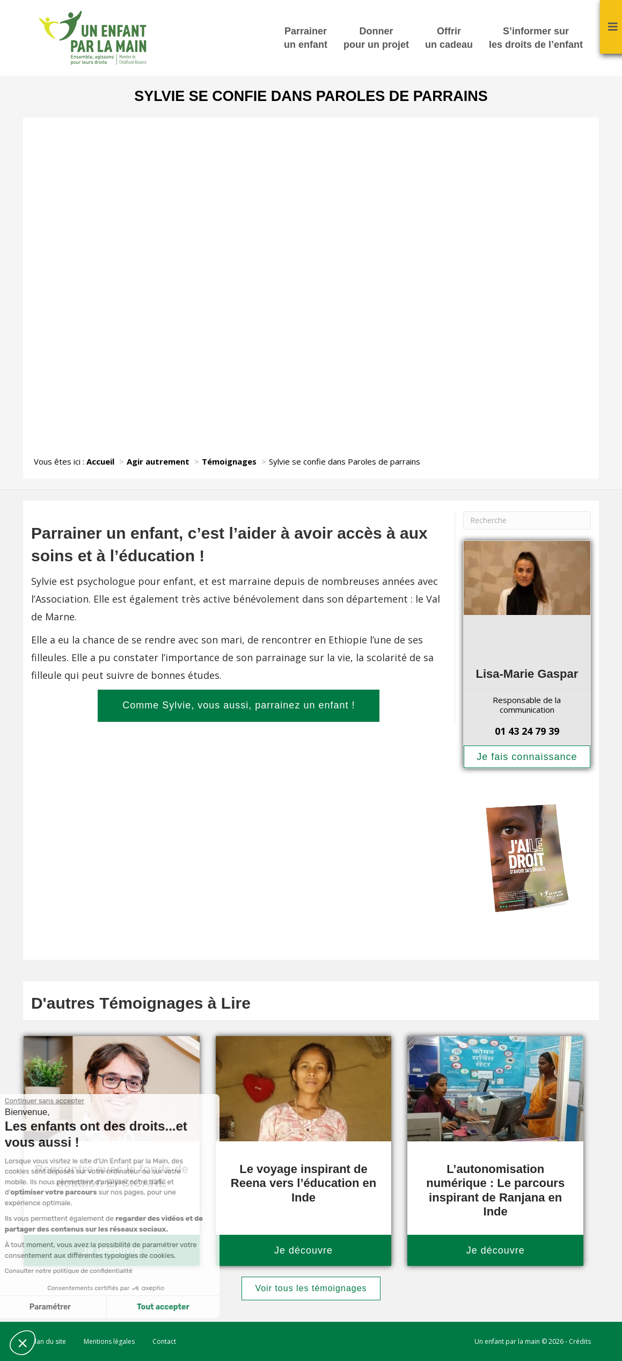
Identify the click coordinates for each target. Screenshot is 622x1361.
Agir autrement (158, 461)
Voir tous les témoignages (311, 1288)
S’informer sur (536, 39)
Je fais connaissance (527, 756)
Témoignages (229, 461)
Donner (376, 39)
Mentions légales (109, 1341)
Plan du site (48, 1341)
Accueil (100, 461)
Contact (164, 1341)
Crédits (580, 1341)
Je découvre (303, 1250)
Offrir (449, 39)
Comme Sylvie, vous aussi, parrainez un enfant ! (238, 705)
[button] (22, 1343)
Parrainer (305, 39)
